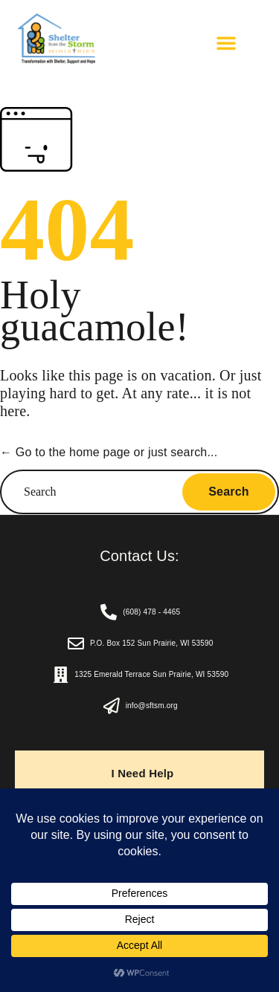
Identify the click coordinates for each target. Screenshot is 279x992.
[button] (226, 42)
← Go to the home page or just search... (108, 452)
